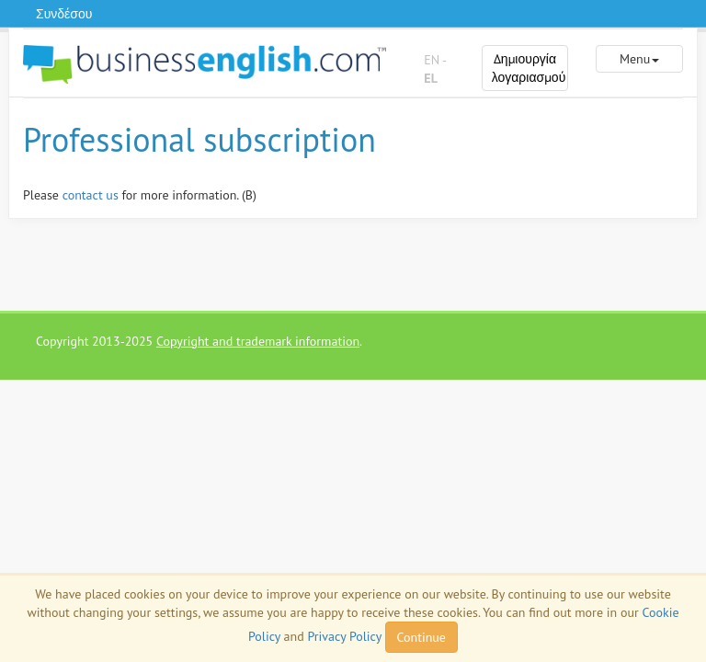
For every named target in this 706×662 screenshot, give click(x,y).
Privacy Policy (344, 636)
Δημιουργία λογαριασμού (529, 68)
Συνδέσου (64, 14)
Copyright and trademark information (257, 341)
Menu (639, 59)
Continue (421, 637)
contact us (91, 195)
